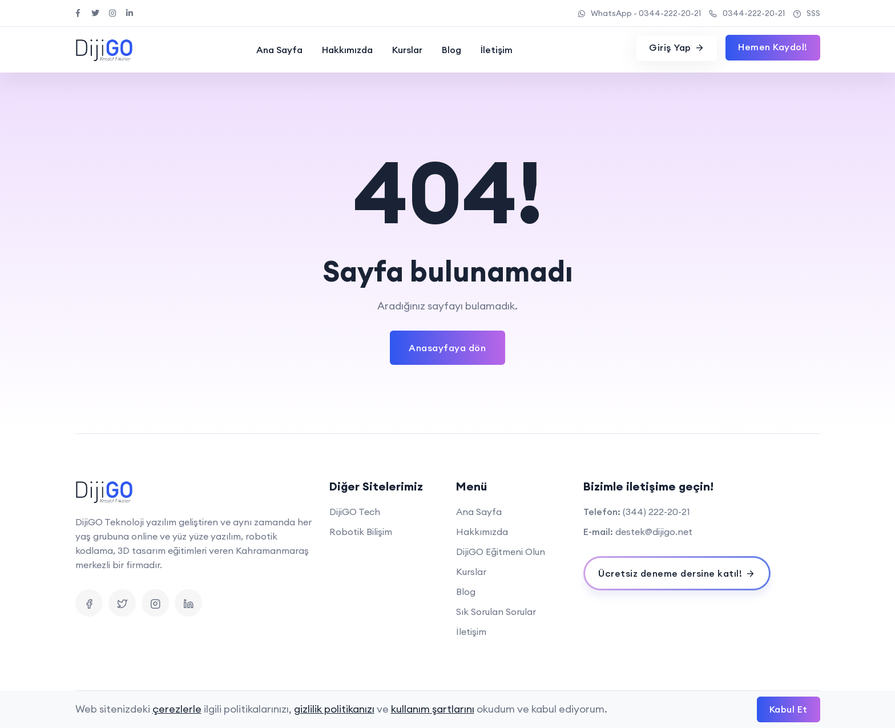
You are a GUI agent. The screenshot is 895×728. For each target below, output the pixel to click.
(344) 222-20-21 (656, 511)
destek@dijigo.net (653, 531)
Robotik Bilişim (360, 531)
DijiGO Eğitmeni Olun (500, 551)
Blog (451, 49)
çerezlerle (176, 708)
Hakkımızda (347, 49)
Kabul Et (788, 709)
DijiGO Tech (354, 511)
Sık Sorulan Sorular (496, 611)
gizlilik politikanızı (334, 708)
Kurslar (407, 49)
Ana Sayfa (279, 49)
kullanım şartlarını (432, 708)
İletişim (497, 49)
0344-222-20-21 (747, 13)
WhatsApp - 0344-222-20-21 (639, 13)
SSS (806, 13)
